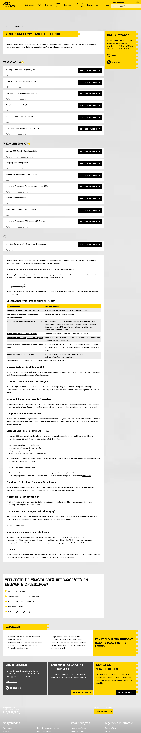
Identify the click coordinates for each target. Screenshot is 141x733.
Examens (40, 714)
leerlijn (44, 478)
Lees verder (44, 351)
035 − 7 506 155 (34, 530)
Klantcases (75, 711)
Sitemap (104, 729)
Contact (105, 5)
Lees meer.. (67, 46)
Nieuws (107, 707)
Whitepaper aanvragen (15, 501)
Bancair (6, 707)
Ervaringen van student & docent (117, 711)
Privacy (26, 729)
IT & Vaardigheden (10, 717)
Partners (108, 717)
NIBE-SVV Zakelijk (77, 707)
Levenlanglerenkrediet (113, 721)
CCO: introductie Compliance (18, 320)
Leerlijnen (41, 717)
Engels (48, 365)
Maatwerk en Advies (78, 704)
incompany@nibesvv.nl (63, 518)
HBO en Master (43, 711)
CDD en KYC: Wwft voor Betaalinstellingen (23, 290)
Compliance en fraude (11, 711)
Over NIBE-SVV (110, 704)
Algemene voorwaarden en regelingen (48, 729)
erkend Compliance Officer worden (56, 43)
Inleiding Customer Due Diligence (20, 286)
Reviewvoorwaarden (75, 729)
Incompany (68, 5)
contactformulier (65, 533)
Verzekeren (7, 704)
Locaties (108, 714)
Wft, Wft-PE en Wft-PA (11, 714)
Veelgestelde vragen (11, 729)
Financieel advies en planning (48, 704)
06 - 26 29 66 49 (116, 61)
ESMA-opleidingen (44, 707)
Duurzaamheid (92, 5)
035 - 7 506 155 (118, 2)
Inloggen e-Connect (120, 729)
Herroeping (92, 729)
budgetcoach (61, 621)
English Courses (80, 4)
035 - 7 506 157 (79, 518)
